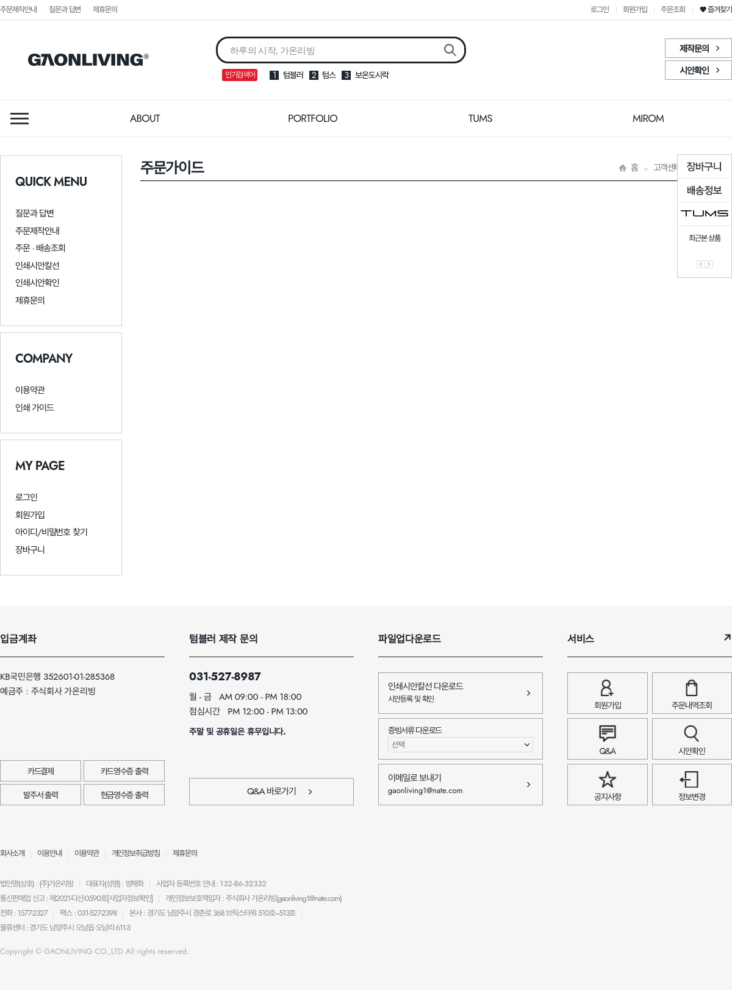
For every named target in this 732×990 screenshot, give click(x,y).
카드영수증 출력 (124, 771)
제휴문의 (105, 9)
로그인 (599, 9)
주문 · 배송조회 (40, 248)
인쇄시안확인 (37, 283)
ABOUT (145, 118)
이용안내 (49, 853)
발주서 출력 (40, 795)
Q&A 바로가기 (279, 791)
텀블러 (293, 75)
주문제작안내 (18, 9)
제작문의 (694, 48)
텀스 (329, 75)
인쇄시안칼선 (37, 265)
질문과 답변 (65, 9)
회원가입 (635, 9)
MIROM (648, 118)
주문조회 (673, 9)
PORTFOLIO (312, 118)
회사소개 (12, 853)
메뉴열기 (19, 118)
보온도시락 (372, 75)
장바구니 (30, 550)
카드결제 (40, 771)
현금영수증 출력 (124, 795)
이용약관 (30, 390)
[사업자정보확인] (129, 898)
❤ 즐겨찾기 (716, 9)
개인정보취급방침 (136, 853)
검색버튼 (450, 50)
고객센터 (667, 167)
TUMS (480, 118)
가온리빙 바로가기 (88, 59)
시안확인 (694, 70)
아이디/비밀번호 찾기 (51, 532)
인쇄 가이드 (34, 408)
